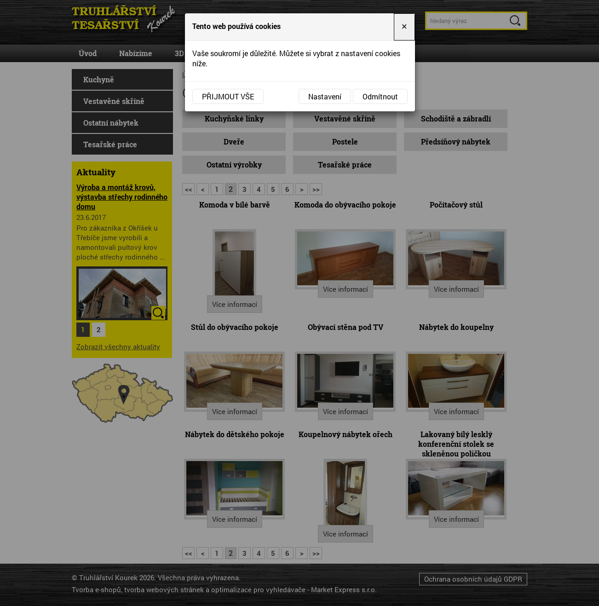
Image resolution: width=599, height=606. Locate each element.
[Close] (404, 26)
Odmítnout (380, 96)
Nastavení (324, 96)
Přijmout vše (228, 96)
